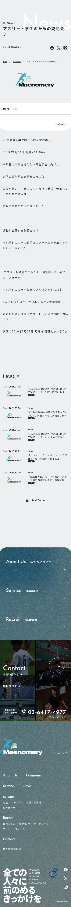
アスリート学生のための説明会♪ (41, 61)
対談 (5, 802)
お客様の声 (9, 807)
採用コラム (9, 823)
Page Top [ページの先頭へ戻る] (59, 753)
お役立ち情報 (33, 802)
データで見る (41, 823)
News (11, 23)
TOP (5, 61)
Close (60, 124)
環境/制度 (24, 823)
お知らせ (17, 61)
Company (33, 775)
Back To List (38, 500)
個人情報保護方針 (13, 848)
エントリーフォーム (14, 829)
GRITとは (17, 802)
